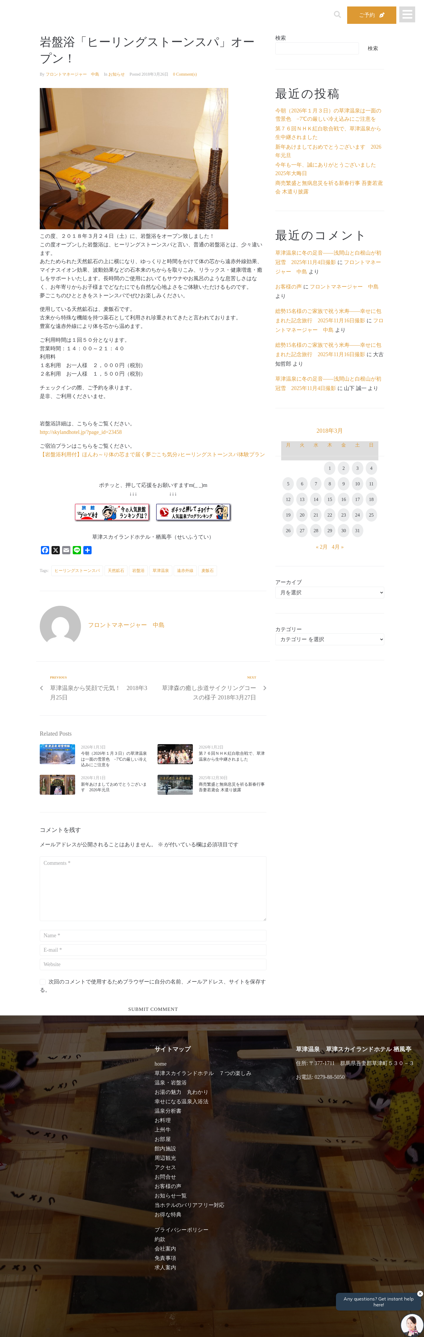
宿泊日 (73, 1326)
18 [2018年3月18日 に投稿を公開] (371, 499)
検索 (280, 38)
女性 (239, 1326)
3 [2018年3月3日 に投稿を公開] (357, 468)
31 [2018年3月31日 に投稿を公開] (357, 530)
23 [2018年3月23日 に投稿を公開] (343, 514)
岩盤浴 (138, 570)
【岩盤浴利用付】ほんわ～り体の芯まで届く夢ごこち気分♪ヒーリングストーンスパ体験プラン (152, 454)
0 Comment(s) (185, 74)
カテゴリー (288, 629)
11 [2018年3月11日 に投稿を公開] (371, 483)
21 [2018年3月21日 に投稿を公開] (316, 514)
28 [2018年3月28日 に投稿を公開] (316, 530)
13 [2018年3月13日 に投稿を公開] (302, 499)
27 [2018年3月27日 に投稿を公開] (302, 530)
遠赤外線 (185, 570)
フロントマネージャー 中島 (72, 74)
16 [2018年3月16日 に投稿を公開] (343, 499)
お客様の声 (288, 287)
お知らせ (116, 74)
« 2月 (322, 547)
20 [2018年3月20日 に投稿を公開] (302, 514)
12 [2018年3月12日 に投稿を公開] (288, 499)
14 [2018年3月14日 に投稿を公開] (316, 499)
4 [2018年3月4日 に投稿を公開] (371, 468)
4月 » (338, 547)
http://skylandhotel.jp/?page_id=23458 (81, 432)
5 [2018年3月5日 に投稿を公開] (288, 483)
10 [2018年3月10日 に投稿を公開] (357, 483)
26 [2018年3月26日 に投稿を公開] (288, 530)
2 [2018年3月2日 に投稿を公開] (343, 468)
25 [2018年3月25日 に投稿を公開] (371, 514)
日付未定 (162, 1327)
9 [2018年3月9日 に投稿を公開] (343, 483)
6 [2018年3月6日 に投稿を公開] (302, 483)
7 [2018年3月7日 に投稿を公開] (316, 483)
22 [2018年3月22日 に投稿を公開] (329, 514)
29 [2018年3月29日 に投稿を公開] (329, 530)
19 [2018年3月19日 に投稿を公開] (288, 514)
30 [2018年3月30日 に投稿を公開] (343, 530)
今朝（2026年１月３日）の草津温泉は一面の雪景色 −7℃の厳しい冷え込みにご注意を (114, 759)
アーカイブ (288, 582)
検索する (308, 1328)
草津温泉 (161, 570)
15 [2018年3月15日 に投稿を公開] (329, 499)
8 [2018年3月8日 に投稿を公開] (330, 483)
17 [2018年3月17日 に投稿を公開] (357, 499)
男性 (188, 1326)
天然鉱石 (116, 570)
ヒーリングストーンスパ (77, 570)
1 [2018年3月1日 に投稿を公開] (330, 468)
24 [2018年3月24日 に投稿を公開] (357, 514)
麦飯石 (207, 570)
